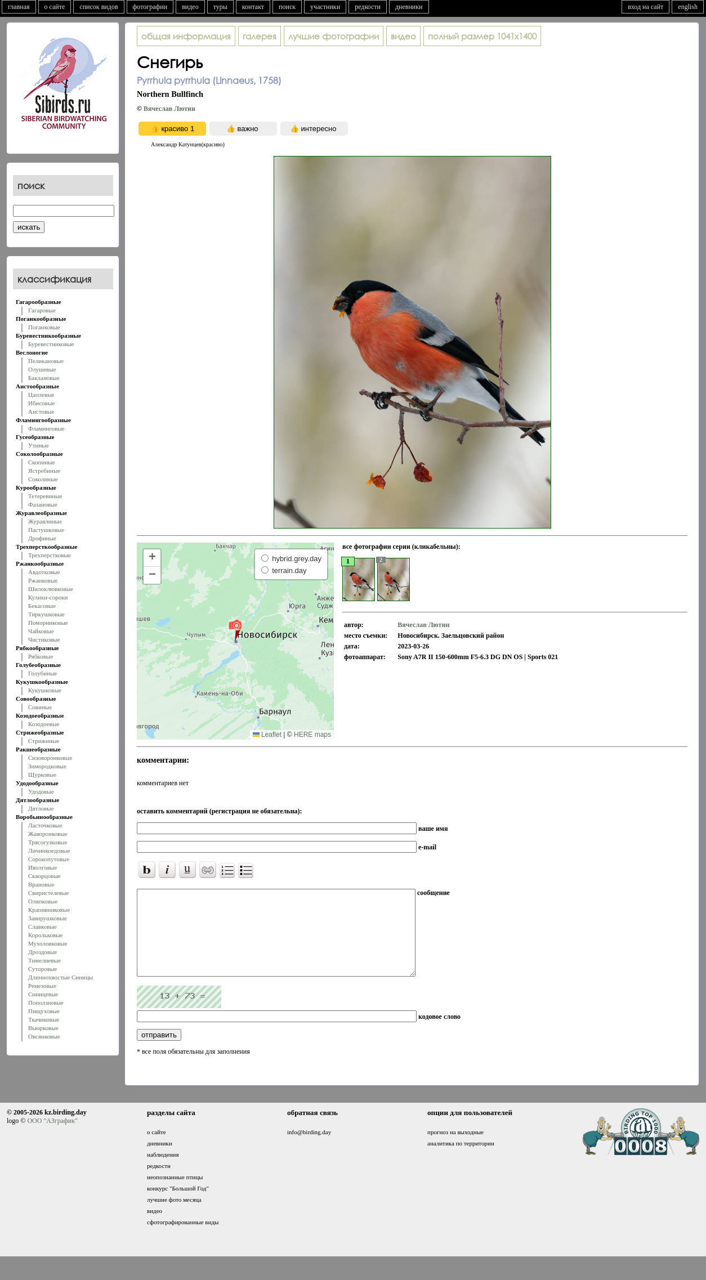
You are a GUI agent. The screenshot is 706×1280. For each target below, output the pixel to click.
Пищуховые (44, 1011)
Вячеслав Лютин (169, 109)
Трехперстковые (49, 555)
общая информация (186, 36)
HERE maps (312, 735)
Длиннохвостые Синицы (60, 977)
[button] (235, 630)
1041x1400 (482, 36)
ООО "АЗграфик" (52, 1138)
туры (220, 7)
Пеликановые (46, 360)
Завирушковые (47, 918)
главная (19, 7)
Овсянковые (44, 1036)
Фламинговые (46, 428)
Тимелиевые (44, 960)
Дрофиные (42, 538)
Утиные (38, 445)
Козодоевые (43, 723)
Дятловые (41, 808)
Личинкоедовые (49, 850)
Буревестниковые (51, 344)
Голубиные (42, 673)
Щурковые (42, 774)
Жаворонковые (48, 833)
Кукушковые (44, 690)
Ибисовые (41, 403)
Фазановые (42, 504)
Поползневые (46, 1002)
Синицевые (43, 994)
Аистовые (41, 411)
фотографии (150, 7)
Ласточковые (45, 825)
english (688, 7)
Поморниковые (48, 622)
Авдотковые (44, 572)
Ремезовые (42, 985)
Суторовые (42, 968)
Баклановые (44, 377)
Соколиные (43, 479)
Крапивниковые (49, 909)
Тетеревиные (45, 496)
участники (325, 7)
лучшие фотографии (333, 36)
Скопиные (41, 462)
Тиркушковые (46, 614)
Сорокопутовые (48, 859)
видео (190, 7)
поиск (287, 7)
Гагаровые (42, 310)
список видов (98, 7)
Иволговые (42, 867)
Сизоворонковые (50, 757)
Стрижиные (43, 740)
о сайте (54, 7)
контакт (253, 7)
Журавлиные (45, 521)
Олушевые (42, 369)
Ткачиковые (43, 1019)
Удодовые (41, 791)
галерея (259, 36)
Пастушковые (46, 529)
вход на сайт (645, 7)
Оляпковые (42, 901)
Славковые (42, 926)
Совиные (40, 707)
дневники (409, 7)
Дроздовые (42, 951)
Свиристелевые (48, 892)
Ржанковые (42, 580)
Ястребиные (44, 470)
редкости (368, 7)
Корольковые (45, 935)
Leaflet (267, 735)
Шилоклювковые (50, 588)
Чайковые (41, 631)
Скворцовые (44, 875)
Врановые (41, 884)
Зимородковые (47, 766)
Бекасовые (42, 605)
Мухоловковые (47, 943)
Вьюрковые (43, 1027)
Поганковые (44, 327)
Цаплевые (41, 394)
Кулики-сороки (48, 597)
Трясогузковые (47, 842)
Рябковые (40, 656)
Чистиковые (44, 639)
